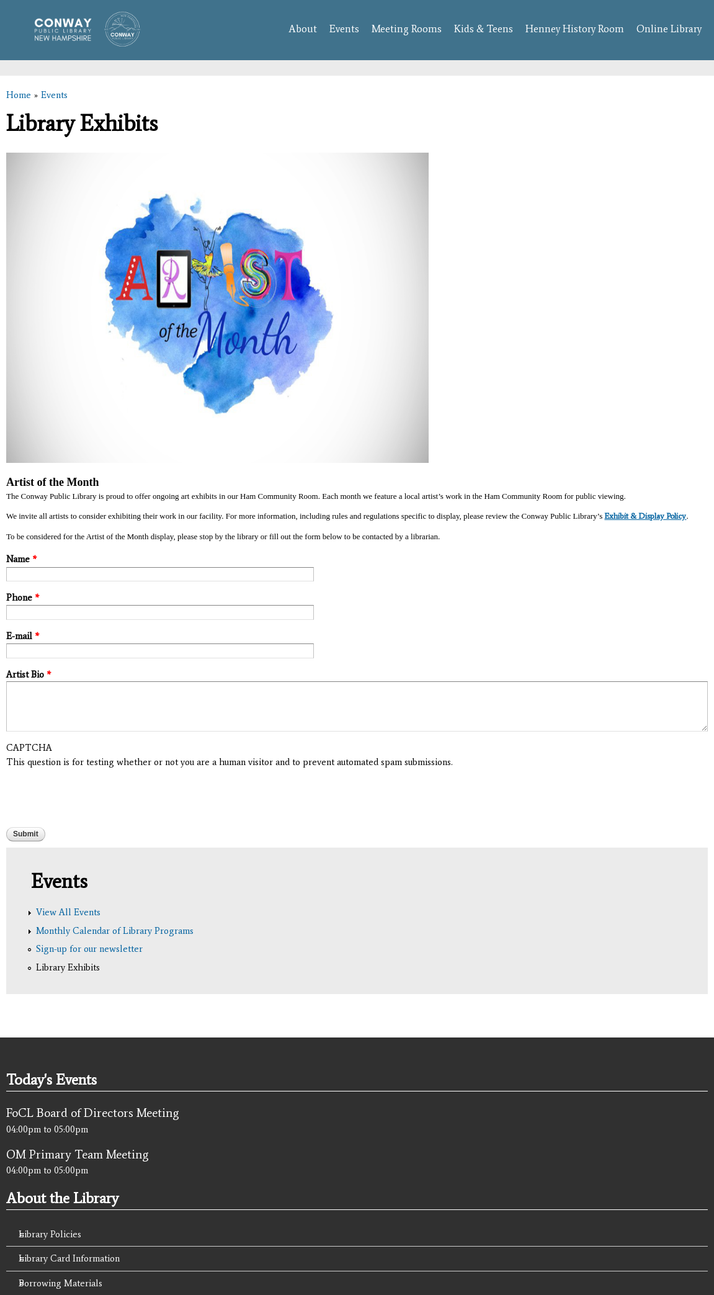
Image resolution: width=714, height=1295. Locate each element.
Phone (22, 597)
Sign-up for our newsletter (89, 948)
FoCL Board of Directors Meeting (92, 1112)
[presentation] (100, 793)
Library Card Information (69, 1258)
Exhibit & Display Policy (645, 516)
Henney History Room (574, 29)
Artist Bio (28, 674)
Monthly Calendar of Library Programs (115, 930)
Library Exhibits (68, 967)
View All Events (68, 912)
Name (21, 559)
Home (18, 95)
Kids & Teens (483, 29)
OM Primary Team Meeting (77, 1154)
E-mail (22, 636)
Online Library (669, 29)
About (302, 29)
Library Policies (50, 1234)
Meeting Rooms (407, 29)
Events (344, 29)
